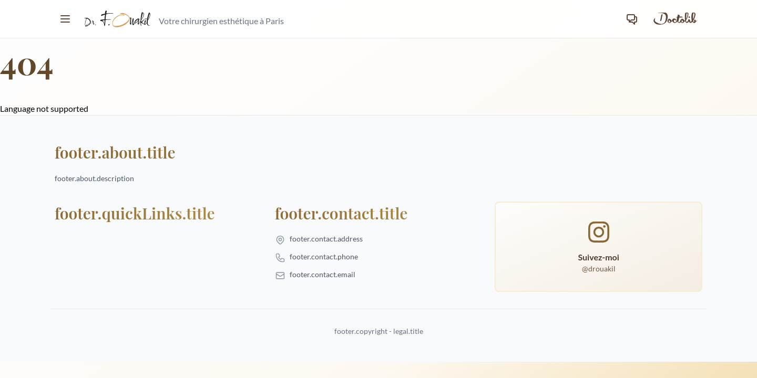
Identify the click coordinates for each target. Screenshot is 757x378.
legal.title (408, 331)
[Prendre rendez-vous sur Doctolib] (674, 18)
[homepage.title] (184, 18)
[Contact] (631, 18)
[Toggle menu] (65, 18)
